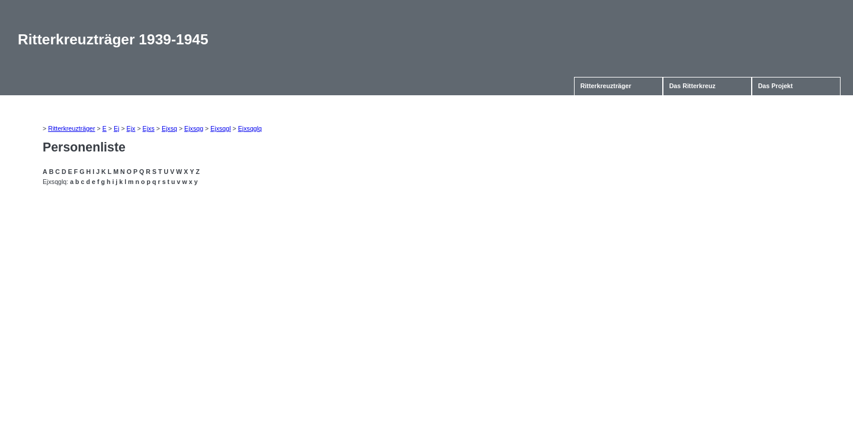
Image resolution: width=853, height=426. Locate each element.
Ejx (131, 128)
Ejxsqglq (250, 128)
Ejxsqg (193, 128)
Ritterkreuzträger (606, 85)
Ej (116, 128)
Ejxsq (169, 128)
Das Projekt (775, 85)
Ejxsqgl (220, 128)
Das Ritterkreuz (692, 85)
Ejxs (149, 128)
